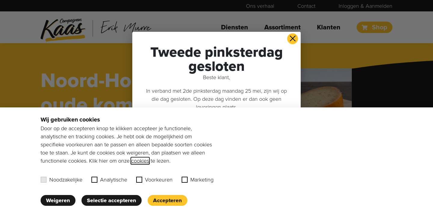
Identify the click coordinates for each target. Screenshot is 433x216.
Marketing (197, 179)
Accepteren (167, 200)
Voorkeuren (154, 179)
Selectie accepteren (111, 200)
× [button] (293, 38)
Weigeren (58, 200)
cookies (140, 161)
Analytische (109, 179)
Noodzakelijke (61, 179)
